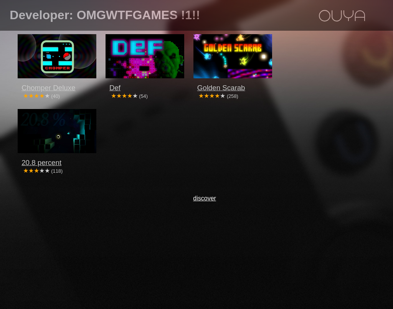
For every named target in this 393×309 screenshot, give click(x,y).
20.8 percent (41, 163)
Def (115, 88)
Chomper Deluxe (48, 88)
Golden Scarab (221, 88)
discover (204, 198)
